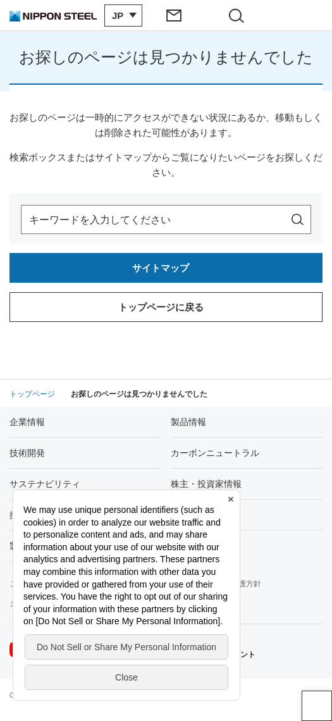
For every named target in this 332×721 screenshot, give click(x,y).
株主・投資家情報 (206, 484)
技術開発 (27, 453)
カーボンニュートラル (215, 453)
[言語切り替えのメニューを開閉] (123, 15)
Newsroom (192, 515)
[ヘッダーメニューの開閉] (301, 15)
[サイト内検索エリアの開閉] (239, 15)
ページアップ (317, 706)
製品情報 (188, 422)
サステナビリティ (44, 484)
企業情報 (27, 422)
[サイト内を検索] (297, 219)
